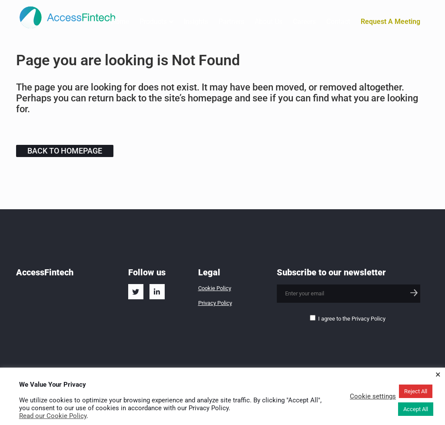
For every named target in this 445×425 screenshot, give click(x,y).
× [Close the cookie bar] (438, 374)
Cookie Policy (214, 288)
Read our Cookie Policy (52, 416)
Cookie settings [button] (373, 396)
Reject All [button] (415, 391)
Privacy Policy (215, 303)
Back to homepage (64, 150)
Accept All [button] (415, 409)
